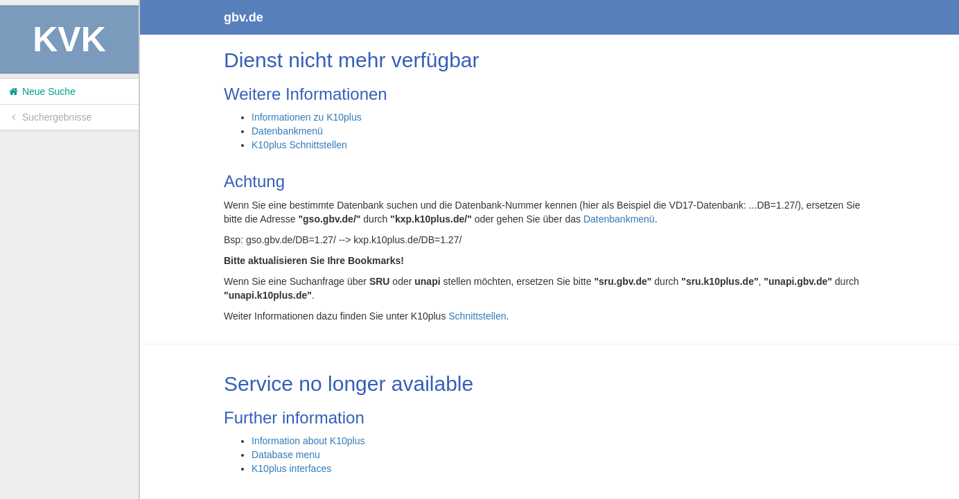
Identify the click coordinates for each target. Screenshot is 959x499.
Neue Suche (41, 91)
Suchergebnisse (49, 117)
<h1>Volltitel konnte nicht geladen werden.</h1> (549, 249)
